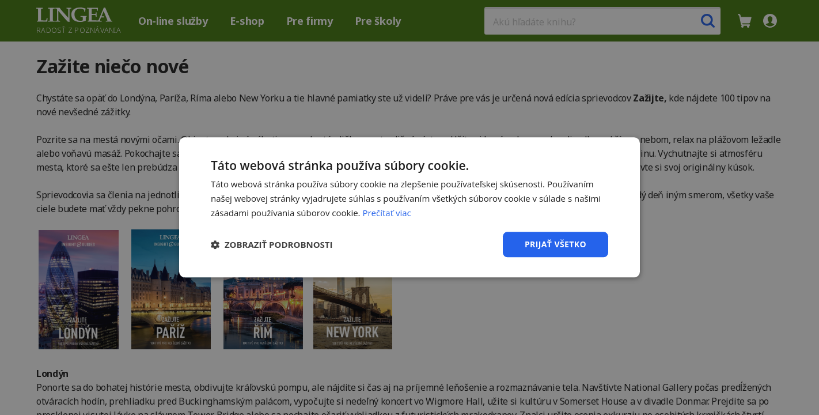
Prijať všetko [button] (555, 244)
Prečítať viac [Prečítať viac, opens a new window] (386, 212)
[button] (272, 244)
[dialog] (409, 207)
